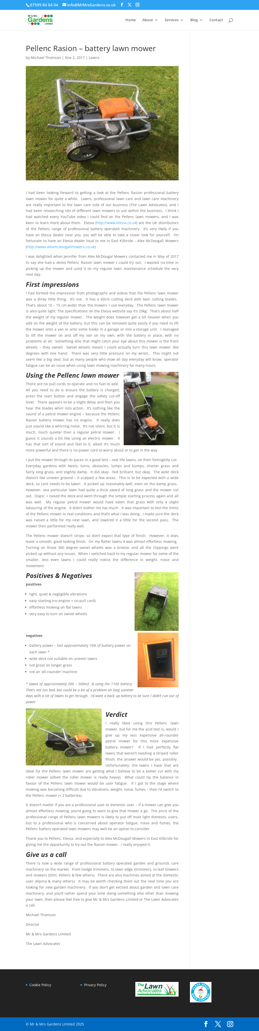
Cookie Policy (40, 984)
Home (130, 20)
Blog (194, 20)
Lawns (94, 57)
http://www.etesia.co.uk (116, 222)
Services (172, 20)
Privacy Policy (95, 984)
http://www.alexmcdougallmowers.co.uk (61, 246)
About (147, 20)
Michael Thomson (46, 57)
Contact (216, 20)
